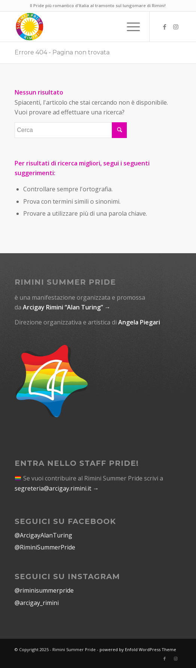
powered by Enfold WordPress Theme (137, 649)
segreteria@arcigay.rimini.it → (57, 488)
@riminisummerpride (44, 590)
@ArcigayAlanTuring (43, 535)
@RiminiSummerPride (45, 547)
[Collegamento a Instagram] (175, 26)
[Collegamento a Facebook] (164, 26)
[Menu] (129, 27)
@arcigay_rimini (37, 603)
